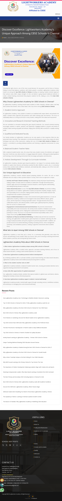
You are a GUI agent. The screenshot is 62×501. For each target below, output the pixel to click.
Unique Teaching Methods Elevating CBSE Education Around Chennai (21, 342)
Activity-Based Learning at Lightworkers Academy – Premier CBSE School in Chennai (25, 337)
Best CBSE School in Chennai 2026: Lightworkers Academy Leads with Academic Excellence (27, 382)
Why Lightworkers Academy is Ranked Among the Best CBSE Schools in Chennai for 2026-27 (27, 347)
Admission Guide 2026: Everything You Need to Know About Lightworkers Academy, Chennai (27, 392)
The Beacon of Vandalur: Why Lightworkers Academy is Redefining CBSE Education (24, 401)
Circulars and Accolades (40, 447)
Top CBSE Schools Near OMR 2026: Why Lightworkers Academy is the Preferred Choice (26, 322)
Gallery (36, 434)
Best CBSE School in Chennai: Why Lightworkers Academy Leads (20, 313)
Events (36, 443)
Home (5, 37)
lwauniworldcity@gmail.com (11, 485)
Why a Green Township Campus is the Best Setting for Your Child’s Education (23, 357)
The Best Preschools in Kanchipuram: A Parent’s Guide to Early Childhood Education (25, 327)
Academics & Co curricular (41, 431)
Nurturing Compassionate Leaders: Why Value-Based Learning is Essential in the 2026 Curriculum (28, 372)
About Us (36, 424)
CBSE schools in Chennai (48, 106)
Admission (37, 453)
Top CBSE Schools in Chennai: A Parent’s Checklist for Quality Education (22, 332)
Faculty (36, 450)
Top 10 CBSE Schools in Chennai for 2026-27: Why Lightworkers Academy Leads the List (26, 303)
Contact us (37, 457)
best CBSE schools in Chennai (47, 141)
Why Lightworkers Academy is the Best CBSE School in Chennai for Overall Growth (24, 352)
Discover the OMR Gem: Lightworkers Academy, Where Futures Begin (21, 387)
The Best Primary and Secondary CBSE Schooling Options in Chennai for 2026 (23, 377)
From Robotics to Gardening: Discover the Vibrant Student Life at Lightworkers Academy (26, 318)
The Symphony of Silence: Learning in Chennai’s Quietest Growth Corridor (22, 396)
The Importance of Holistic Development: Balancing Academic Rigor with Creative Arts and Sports (28, 367)
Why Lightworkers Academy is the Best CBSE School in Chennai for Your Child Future (25, 308)
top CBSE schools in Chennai (24, 92)
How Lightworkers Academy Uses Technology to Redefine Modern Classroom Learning (26, 298)
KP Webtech (34, 498)
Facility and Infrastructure (40, 427)
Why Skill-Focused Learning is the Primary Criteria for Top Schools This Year (23, 362)
